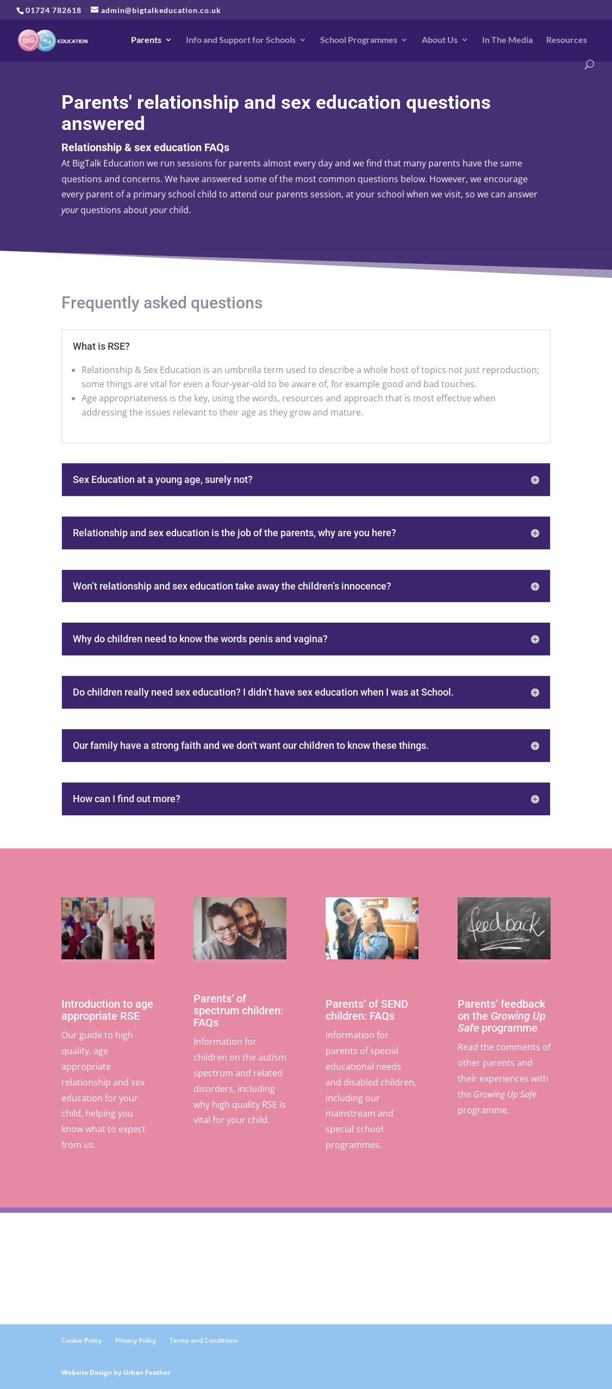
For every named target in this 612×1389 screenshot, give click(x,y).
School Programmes (358, 40)
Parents (146, 40)
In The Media (507, 40)
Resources (566, 40)
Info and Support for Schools (241, 40)
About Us (440, 40)
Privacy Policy (135, 1340)
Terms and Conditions (204, 1340)
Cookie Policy (81, 1340)
